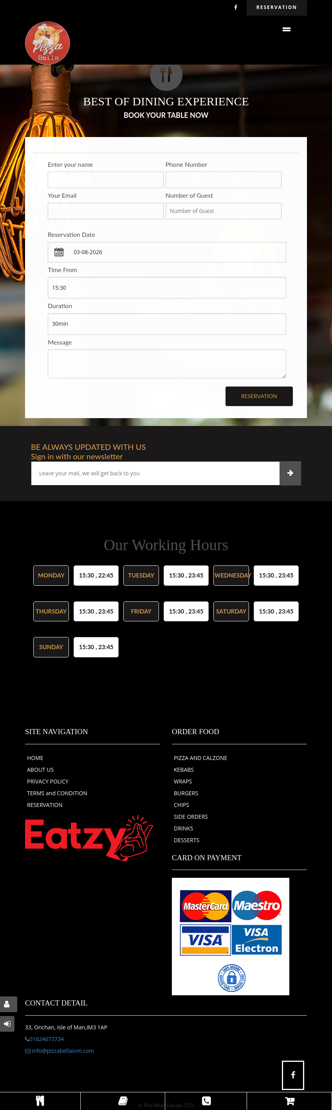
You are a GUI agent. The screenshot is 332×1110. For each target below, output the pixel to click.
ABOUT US (40, 769)
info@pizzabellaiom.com (59, 1050)
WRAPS (183, 781)
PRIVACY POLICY (48, 781)
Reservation (259, 396)
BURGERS (186, 793)
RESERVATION (45, 805)
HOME (35, 758)
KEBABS (184, 769)
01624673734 (44, 1039)
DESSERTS (186, 840)
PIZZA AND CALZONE (200, 758)
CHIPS (181, 805)
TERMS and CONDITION (57, 793)
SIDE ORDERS (191, 816)
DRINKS (183, 828)
